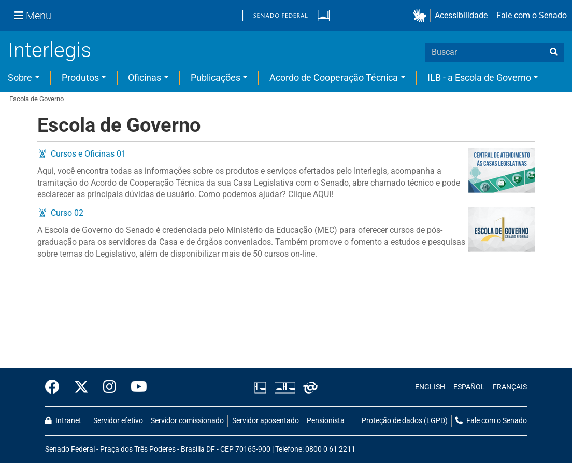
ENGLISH (430, 387)
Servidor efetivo (118, 420)
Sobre (20, 77)
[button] (421, 16)
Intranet (63, 420)
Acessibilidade (461, 15)
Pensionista (326, 420)
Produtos (80, 77)
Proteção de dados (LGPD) (405, 420)
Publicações (215, 77)
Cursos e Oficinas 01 (88, 154)
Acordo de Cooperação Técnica (333, 77)
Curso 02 (67, 213)
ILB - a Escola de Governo (479, 77)
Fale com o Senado (531, 15)
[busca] (554, 52)
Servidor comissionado (187, 420)
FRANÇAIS (510, 387)
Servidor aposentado (265, 420)
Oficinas (144, 77)
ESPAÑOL (469, 387)
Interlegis (49, 50)
